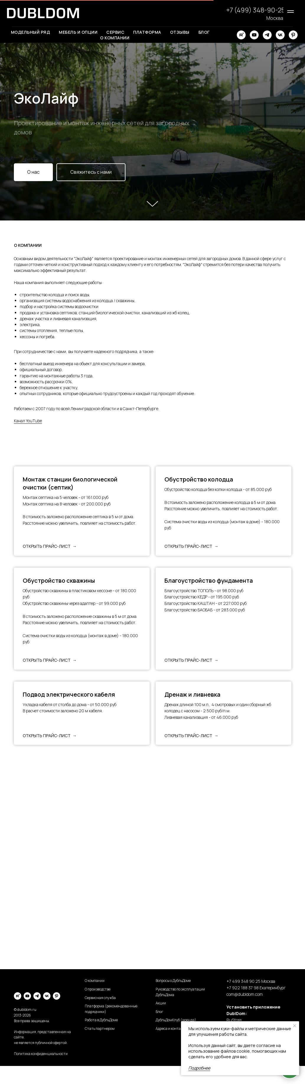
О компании (114, 38)
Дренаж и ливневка (192, 694)
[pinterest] (293, 34)
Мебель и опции (78, 32)
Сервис (115, 32)
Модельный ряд (30, 32)
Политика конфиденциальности (41, 1053)
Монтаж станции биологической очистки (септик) (70, 483)
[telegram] (267, 34)
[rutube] (241, 34)
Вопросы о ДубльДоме (173, 980)
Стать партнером (100, 1028)
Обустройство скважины (59, 580)
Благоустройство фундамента (208, 580)
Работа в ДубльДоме (101, 1019)
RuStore (234, 1020)
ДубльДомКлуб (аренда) (176, 1019)
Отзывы (180, 32)
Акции (161, 1003)
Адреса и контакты (171, 1028)
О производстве (97, 989)
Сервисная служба (100, 997)
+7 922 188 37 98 (242, 987)
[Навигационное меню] (290, 11)
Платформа (147, 32)
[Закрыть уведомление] (295, 1026)
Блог (204, 32)
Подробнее (199, 1068)
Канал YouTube (28, 420)
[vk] (280, 34)
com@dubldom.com (244, 994)
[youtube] (254, 34)
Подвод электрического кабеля (69, 694)
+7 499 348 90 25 (243, 981)
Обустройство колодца (198, 479)
